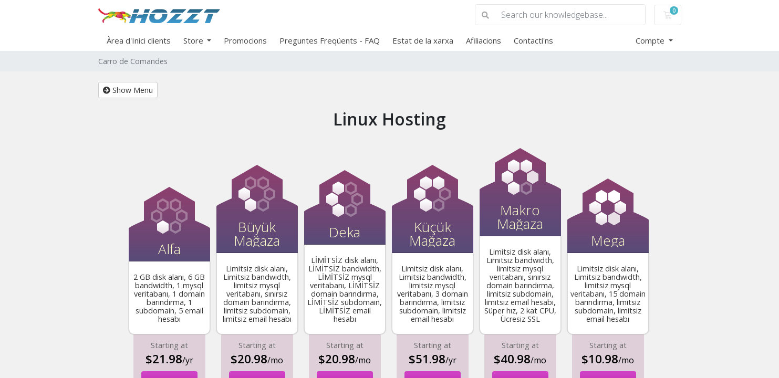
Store (194, 40)
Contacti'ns (533, 40)
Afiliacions (483, 40)
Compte (651, 40)
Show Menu (128, 90)
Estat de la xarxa (422, 40)
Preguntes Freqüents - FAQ (329, 40)
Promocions (245, 40)
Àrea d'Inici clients (139, 40)
